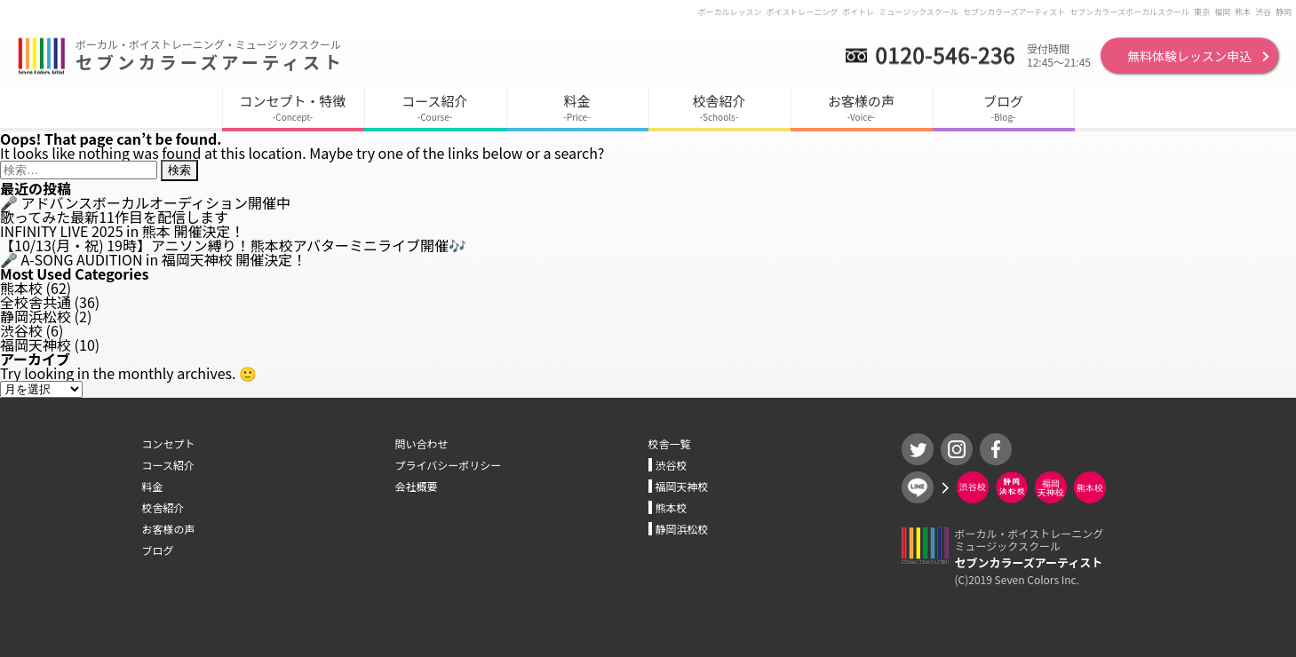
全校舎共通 (35, 302)
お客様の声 (168, 528)
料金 (152, 486)
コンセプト (168, 443)
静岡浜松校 (35, 316)
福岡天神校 (35, 344)
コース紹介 (168, 464)
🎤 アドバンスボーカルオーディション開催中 (145, 202)
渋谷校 (21, 330)
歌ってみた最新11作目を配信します (114, 216)
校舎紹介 (163, 507)
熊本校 (21, 287)
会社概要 (416, 486)
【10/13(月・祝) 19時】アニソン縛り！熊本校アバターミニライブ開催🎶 (233, 245)
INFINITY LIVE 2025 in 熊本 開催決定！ (122, 230)
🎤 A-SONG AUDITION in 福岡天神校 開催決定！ (153, 259)
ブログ (158, 550)
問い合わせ (422, 443)
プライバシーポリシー (448, 464)
